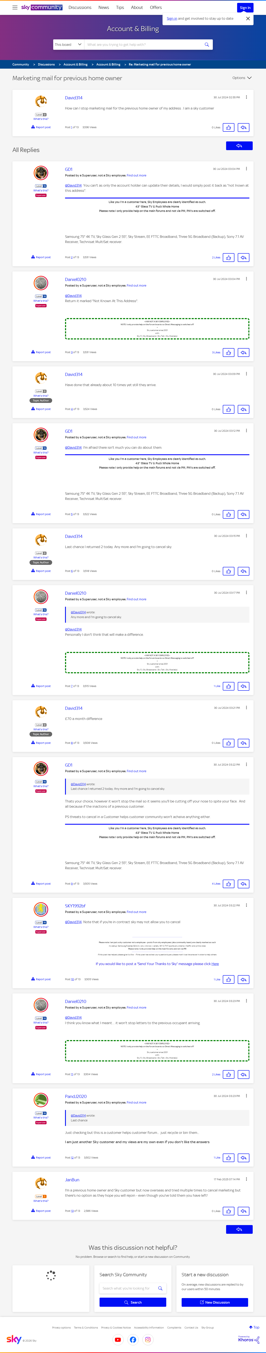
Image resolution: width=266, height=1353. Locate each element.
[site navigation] (14, 7)
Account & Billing (133, 28)
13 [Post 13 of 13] (72, 1210)
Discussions (80, 7)
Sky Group (207, 1327)
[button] (246, 97)
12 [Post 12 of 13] (72, 1157)
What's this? (40, 118)
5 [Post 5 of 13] (72, 514)
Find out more (136, 175)
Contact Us (191, 1327)
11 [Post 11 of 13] (72, 1074)
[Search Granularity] (68, 44)
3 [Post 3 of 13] (72, 352)
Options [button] (239, 78)
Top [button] (256, 1327)
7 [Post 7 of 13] (72, 686)
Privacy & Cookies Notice (116, 1327)
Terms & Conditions (86, 1327)
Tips (120, 7)
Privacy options (61, 1327)
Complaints (174, 1327)
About (137, 7)
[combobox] (142, 44)
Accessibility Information (149, 1327)
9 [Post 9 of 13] (72, 883)
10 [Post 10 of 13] (72, 979)
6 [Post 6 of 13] (72, 571)
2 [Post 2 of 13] (72, 257)
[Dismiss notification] (248, 18)
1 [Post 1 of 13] (71, 127)
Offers (156, 7)
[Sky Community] (42, 7)
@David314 (73, 185)
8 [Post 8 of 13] (72, 742)
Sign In (245, 8)
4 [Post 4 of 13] (72, 409)
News (104, 7)
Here (215, 964)
